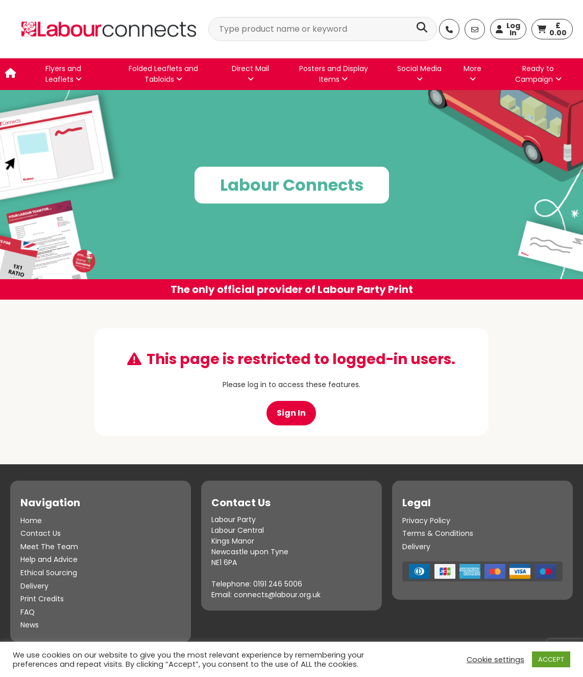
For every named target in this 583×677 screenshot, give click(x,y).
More (472, 73)
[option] (291, 195)
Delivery (34, 586)
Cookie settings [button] (495, 659)
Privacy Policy (426, 520)
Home (31, 520)
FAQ (27, 612)
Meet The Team (49, 546)
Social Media (419, 73)
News (29, 625)
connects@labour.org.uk (277, 595)
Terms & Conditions (437, 533)
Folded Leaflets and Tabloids (163, 73)
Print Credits (42, 599)
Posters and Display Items (333, 73)
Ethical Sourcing (48, 573)
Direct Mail (250, 73)
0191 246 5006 (277, 584)
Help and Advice (49, 559)
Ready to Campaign (534, 73)
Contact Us (40, 533)
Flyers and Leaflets (63, 73)
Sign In (291, 413)
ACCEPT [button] (551, 659)
